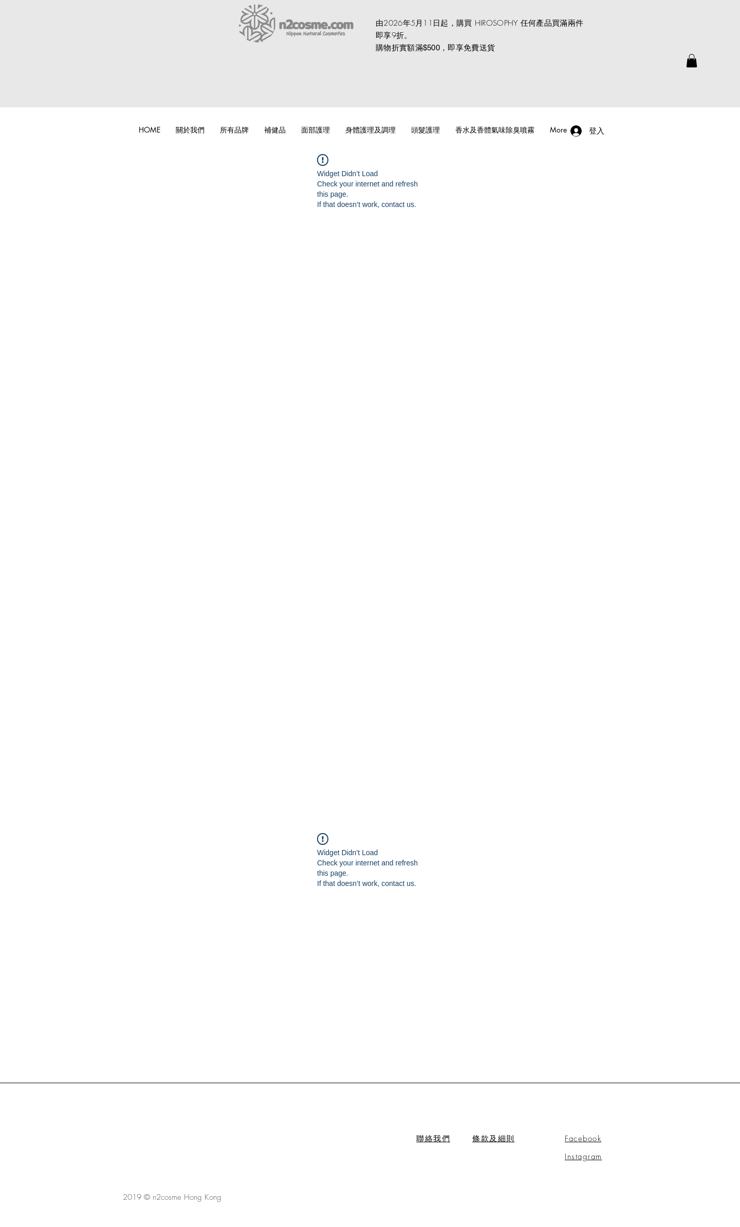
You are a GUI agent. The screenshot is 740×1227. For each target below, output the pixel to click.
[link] (691, 60)
